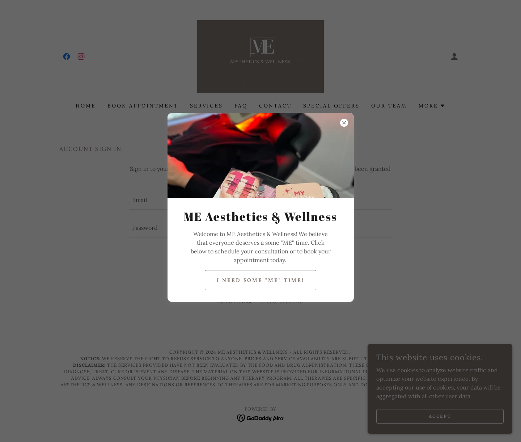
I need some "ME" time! (261, 280)
